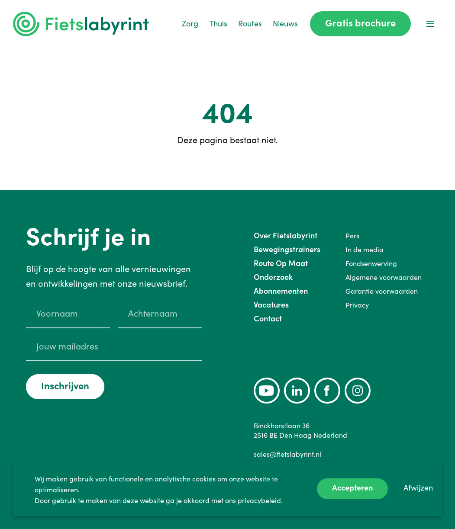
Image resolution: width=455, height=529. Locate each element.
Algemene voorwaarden (383, 277)
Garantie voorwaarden (381, 291)
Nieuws (285, 24)
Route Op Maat (281, 263)
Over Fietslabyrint (285, 235)
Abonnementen (281, 291)
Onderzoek (273, 277)
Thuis (218, 24)
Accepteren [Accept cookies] (352, 488)
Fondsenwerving (371, 263)
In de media (364, 249)
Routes (250, 24)
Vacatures (271, 305)
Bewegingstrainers (287, 249)
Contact (268, 319)
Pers (352, 235)
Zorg (190, 24)
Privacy (357, 305)
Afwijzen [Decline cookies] (418, 488)
